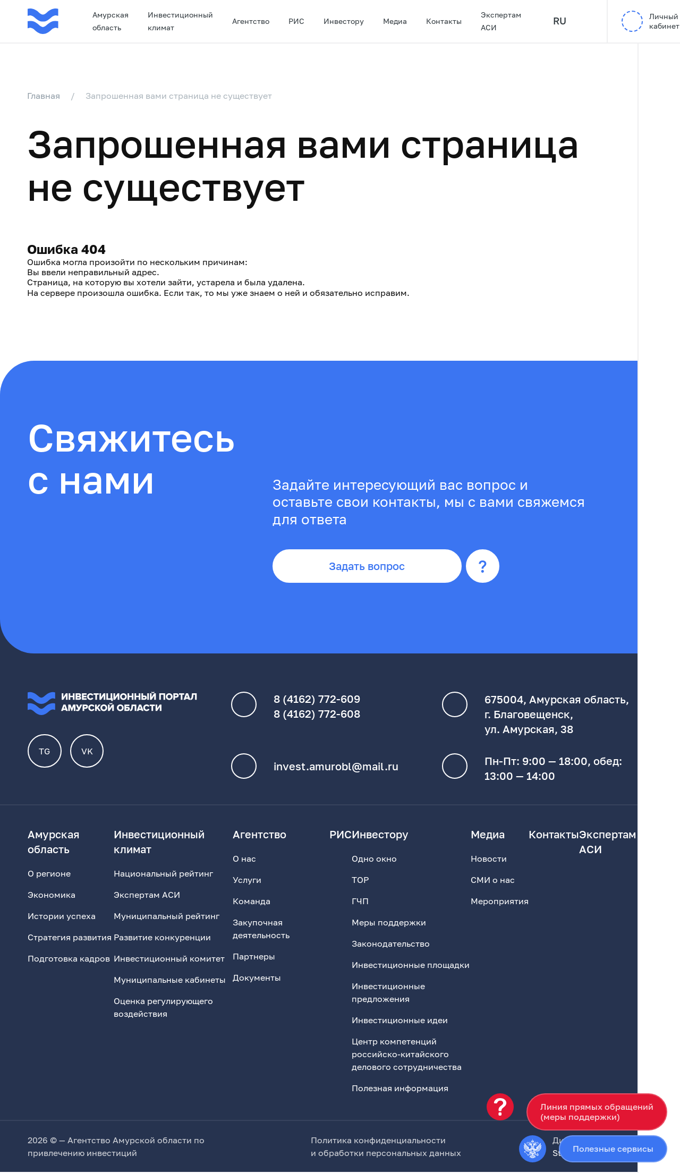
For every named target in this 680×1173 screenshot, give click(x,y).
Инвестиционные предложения (388, 993)
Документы (257, 978)
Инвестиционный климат (180, 21)
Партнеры (254, 957)
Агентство (250, 21)
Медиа (395, 21)
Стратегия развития (70, 938)
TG (44, 752)
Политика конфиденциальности (378, 1141)
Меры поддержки (389, 923)
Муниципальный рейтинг (166, 917)
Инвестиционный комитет (169, 959)
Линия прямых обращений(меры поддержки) (596, 1111)
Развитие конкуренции (162, 938)
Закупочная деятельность (261, 929)
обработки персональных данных (389, 1154)
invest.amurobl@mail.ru (336, 767)
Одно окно (374, 859)
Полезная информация (400, 1089)
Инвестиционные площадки (411, 965)
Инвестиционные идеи (400, 1021)
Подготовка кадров (69, 959)
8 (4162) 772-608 (317, 715)
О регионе (49, 874)
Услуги (247, 881)
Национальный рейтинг (163, 874)
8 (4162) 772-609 (317, 700)
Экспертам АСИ (501, 21)
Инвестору (344, 21)
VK (87, 752)
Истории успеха (62, 917)
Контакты (444, 21)
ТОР (360, 881)
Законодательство (391, 944)
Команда (251, 902)
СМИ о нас (493, 881)
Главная (44, 95)
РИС (296, 21)
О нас (244, 859)
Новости (489, 859)
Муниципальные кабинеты (170, 980)
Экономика (51, 895)
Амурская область (110, 21)
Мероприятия (500, 902)
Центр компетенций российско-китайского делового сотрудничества (407, 1055)
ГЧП (360, 902)
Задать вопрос (368, 566)
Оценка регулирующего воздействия (163, 1008)
